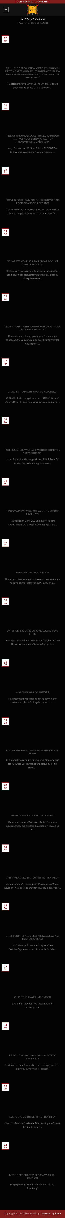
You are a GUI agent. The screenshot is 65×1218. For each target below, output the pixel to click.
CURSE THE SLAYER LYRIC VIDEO (32, 997)
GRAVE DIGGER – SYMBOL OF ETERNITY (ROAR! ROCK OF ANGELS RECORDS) (33, 202)
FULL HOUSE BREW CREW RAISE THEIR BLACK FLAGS (32, 752)
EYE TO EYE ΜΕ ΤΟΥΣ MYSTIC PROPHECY (32, 1116)
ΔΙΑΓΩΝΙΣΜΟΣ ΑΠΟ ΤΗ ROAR (32, 692)
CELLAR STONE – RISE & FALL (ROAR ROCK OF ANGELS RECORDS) (32, 263)
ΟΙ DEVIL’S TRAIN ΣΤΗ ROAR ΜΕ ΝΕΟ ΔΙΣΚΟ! (32, 391)
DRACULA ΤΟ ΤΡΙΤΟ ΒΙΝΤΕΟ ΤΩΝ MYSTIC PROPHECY (32, 1057)
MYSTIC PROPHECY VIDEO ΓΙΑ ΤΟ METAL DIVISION (32, 1177)
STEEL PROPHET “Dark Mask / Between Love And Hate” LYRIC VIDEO (32, 937)
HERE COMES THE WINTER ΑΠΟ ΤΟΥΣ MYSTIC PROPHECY (32, 513)
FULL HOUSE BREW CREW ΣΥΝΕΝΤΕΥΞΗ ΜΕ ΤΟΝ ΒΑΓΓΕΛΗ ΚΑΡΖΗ (32, 451)
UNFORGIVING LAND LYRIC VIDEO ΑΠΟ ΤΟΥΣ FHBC (32, 632)
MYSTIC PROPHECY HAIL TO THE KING (32, 815)
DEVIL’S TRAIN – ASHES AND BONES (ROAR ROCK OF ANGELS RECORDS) (33, 328)
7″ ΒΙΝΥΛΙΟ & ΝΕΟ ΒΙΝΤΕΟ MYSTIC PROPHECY (32, 877)
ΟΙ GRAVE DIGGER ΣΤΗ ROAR (32, 572)
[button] (6, 9)
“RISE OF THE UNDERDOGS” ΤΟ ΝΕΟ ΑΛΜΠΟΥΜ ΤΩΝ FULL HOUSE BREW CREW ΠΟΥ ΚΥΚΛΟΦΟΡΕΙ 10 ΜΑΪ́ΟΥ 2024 (32, 138)
